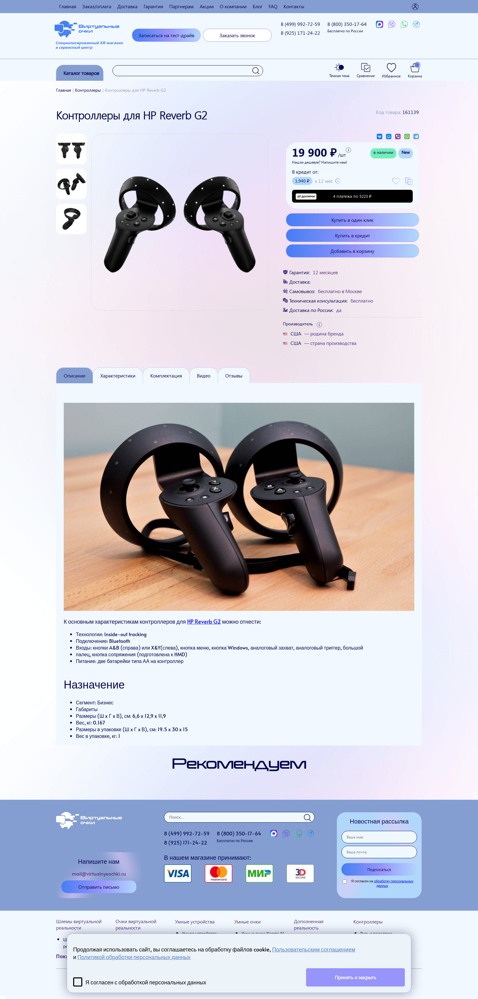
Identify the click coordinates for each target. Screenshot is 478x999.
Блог (257, 6)
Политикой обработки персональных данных (134, 957)
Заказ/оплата (96, 6)
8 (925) (300, 33)
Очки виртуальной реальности (136, 924)
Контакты (294, 6)
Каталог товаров (81, 73)
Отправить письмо (98, 887)
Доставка (127, 6)
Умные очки (247, 921)
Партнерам (181, 6)
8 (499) (300, 24)
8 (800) (347, 27)
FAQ (273, 6)
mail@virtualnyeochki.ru (99, 873)
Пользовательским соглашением (313, 949)
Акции (207, 6)
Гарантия (153, 6)
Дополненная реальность (308, 924)
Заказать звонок (237, 35)
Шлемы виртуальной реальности (79, 924)
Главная (67, 6)
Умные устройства (195, 921)
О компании (233, 6)
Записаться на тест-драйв (166, 35)
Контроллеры (368, 921)
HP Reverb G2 (204, 621)
